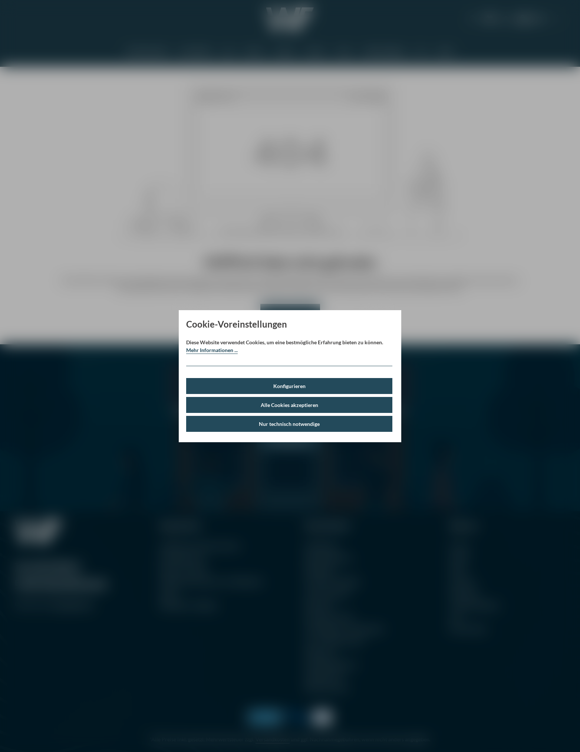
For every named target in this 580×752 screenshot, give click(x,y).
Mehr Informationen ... (212, 350)
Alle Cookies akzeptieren (289, 405)
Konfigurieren (289, 386)
